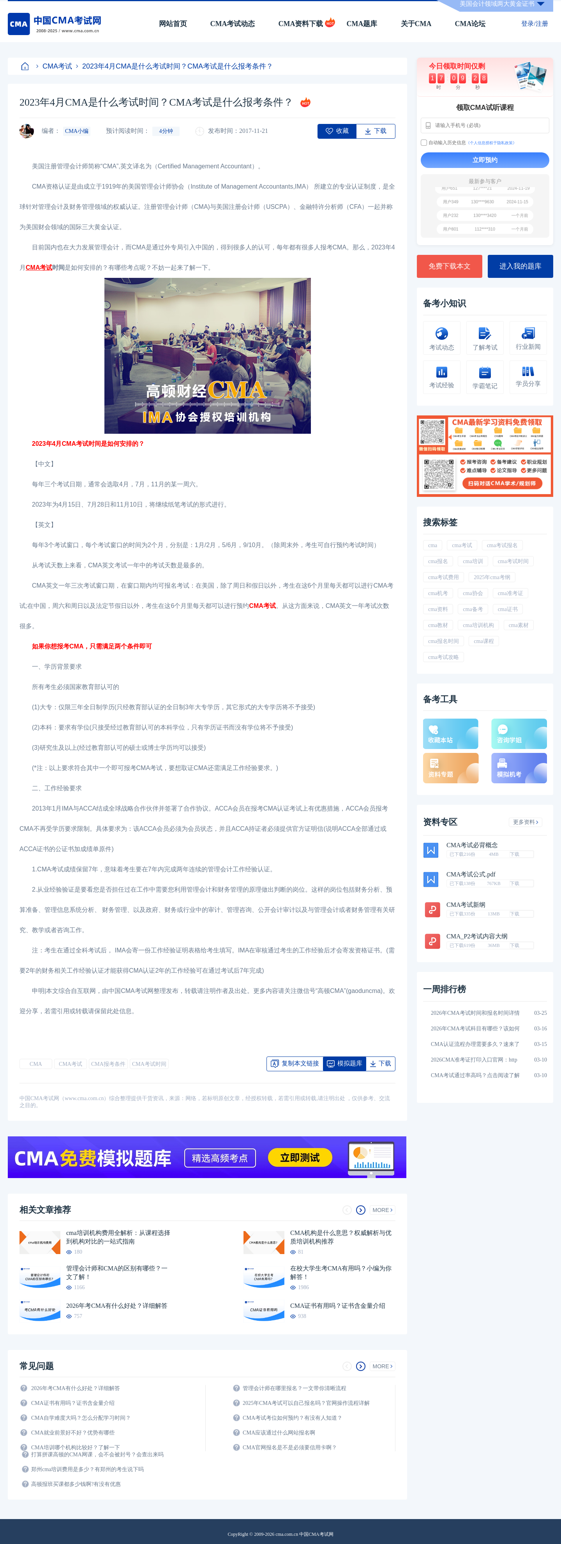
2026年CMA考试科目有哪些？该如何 (475, 1029)
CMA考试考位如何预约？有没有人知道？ (292, 1418)
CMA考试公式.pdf (471, 874)
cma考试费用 (443, 577)
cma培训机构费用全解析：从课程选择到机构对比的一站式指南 (118, 1237)
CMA (36, 1064)
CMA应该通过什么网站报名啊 (279, 1433)
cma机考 (438, 593)
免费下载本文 (450, 266)
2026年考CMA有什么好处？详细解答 (117, 1305)
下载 (514, 854)
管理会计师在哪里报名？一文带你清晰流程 (294, 1388)
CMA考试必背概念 (472, 845)
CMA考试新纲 (465, 905)
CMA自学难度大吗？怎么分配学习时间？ (81, 1418)
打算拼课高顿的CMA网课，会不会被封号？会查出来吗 (97, 1454)
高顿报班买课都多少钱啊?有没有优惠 (76, 1484)
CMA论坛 (470, 24)
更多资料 (525, 822)
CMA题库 (362, 24)
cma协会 (473, 593)
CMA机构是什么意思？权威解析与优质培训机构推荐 (341, 1237)
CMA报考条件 (108, 1064)
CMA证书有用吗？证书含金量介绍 (337, 1305)
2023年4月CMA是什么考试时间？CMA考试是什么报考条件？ (174, 66)
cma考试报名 (502, 545)
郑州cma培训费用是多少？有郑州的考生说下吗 (87, 1469)
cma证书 (508, 609)
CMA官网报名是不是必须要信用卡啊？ (290, 1447)
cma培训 (473, 561)
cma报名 (438, 561)
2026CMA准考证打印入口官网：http (474, 1060)
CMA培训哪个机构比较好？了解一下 (75, 1447)
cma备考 (473, 609)
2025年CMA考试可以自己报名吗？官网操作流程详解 (306, 1403)
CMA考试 (54, 66)
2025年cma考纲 (492, 577)
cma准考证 (510, 593)
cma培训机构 (478, 625)
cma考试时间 (513, 561)
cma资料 (438, 609)
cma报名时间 (443, 641)
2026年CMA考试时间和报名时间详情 (475, 1013)
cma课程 (484, 641)
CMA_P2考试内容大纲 (477, 936)
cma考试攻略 (443, 657)
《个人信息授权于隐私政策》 (491, 143)
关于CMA (416, 24)
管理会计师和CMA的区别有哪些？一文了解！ (117, 1272)
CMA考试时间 (149, 1064)
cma (432, 545)
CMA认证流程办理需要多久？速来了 (475, 1044)
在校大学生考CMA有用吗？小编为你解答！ (341, 1272)
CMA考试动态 (232, 24)
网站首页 (173, 24)
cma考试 (462, 545)
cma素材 (519, 625)
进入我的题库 (520, 266)
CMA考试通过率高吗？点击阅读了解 (475, 1075)
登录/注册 (534, 23)
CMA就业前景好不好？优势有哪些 (73, 1433)
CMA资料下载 (301, 24)
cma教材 (438, 625)
